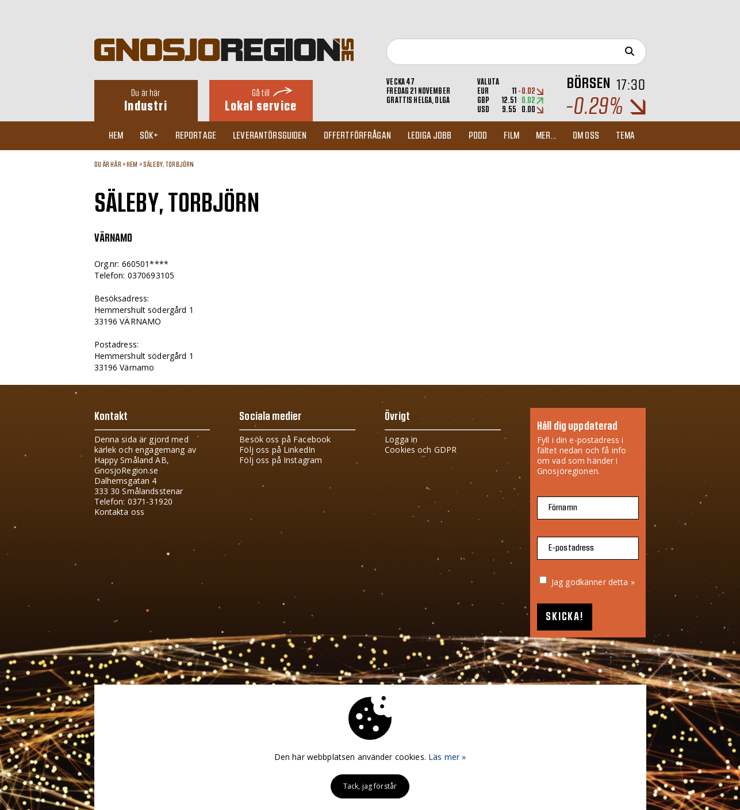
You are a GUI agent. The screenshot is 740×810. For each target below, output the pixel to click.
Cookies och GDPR (421, 449)
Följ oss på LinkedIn (277, 449)
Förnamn (563, 507)
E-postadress (572, 548)
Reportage (195, 135)
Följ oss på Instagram (280, 459)
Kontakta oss (119, 511)
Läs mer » (447, 756)
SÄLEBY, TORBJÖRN (168, 164)
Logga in (401, 439)
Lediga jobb (430, 135)
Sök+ (149, 135)
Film (511, 135)
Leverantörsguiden (269, 135)
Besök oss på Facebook (285, 439)
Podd (478, 135)
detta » (621, 581)
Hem (116, 135)
